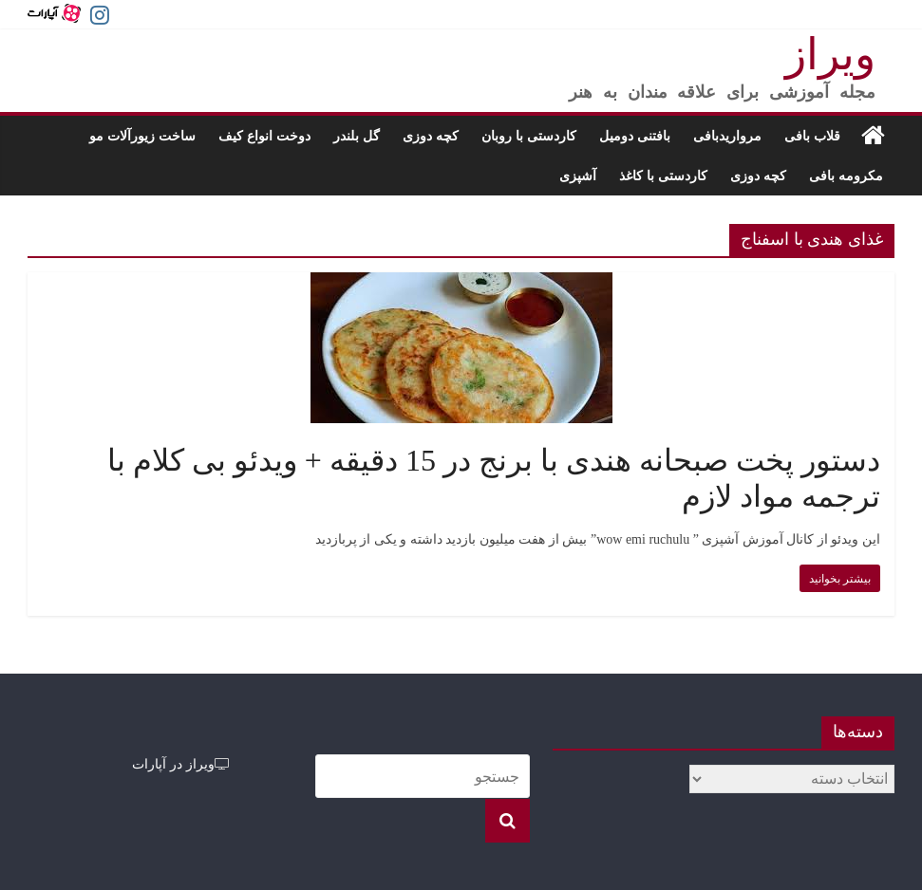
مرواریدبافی (727, 135)
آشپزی (577, 175)
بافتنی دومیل (634, 135)
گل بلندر (356, 135)
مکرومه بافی (846, 175)
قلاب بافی (812, 135)
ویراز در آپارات (181, 763)
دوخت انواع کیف (264, 135)
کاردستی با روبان (528, 135)
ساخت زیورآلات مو (142, 135)
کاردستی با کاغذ (663, 175)
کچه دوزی (431, 135)
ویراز (830, 54)
